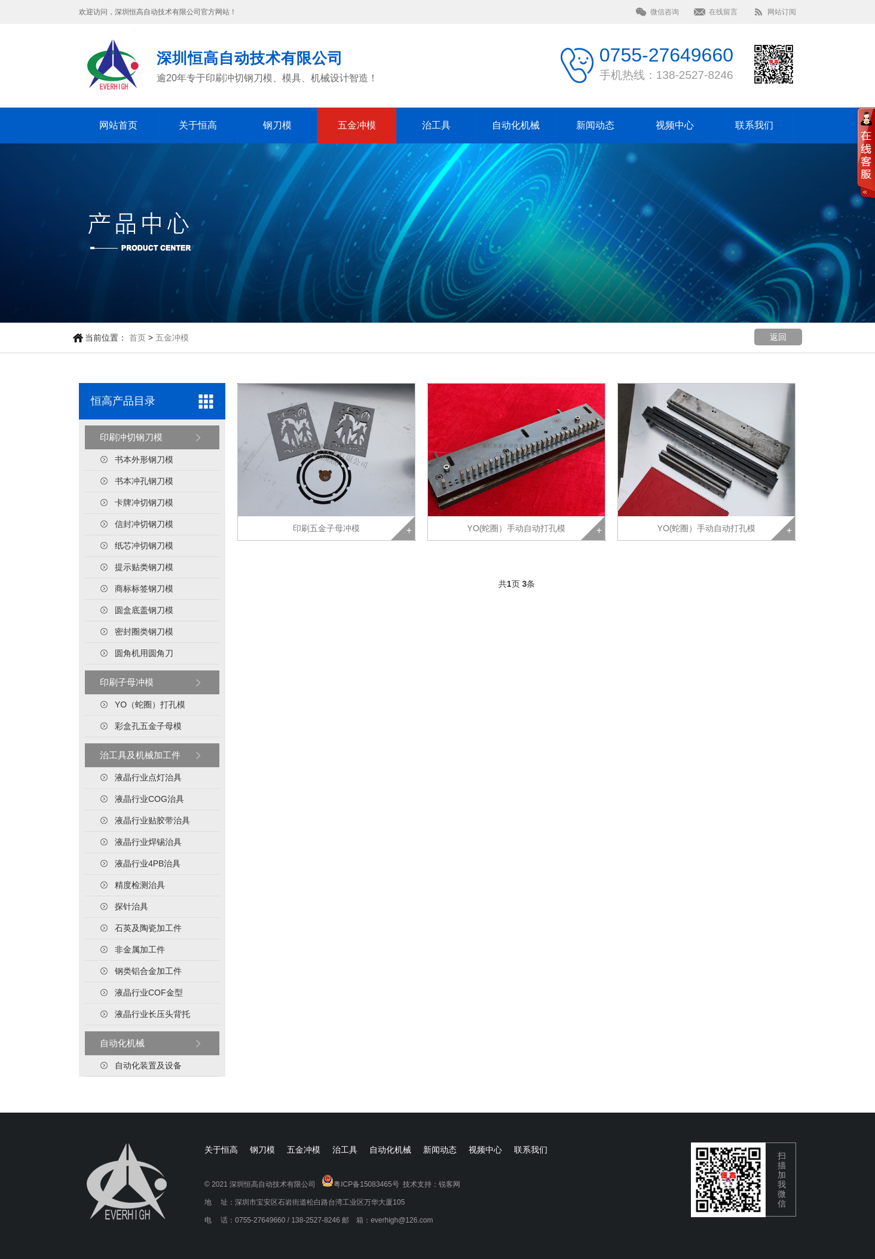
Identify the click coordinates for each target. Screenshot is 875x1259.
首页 (137, 337)
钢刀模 (277, 125)
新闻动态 (595, 125)
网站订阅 (781, 12)
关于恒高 (198, 125)
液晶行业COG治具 (149, 799)
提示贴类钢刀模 (144, 567)
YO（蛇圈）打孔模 (150, 704)
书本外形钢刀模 (144, 459)
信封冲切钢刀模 (144, 524)
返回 (778, 337)
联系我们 (754, 125)
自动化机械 (516, 125)
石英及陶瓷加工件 (148, 928)
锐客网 (449, 1184)
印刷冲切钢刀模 (131, 437)
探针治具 (131, 906)
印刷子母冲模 (127, 682)
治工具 (436, 125)
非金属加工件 (140, 949)
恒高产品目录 (123, 401)
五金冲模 (357, 125)
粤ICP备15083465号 (366, 1184)
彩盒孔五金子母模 (148, 726)
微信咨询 (664, 12)
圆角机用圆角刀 (144, 653)
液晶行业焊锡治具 (148, 842)
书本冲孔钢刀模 (144, 481)
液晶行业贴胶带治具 (152, 820)
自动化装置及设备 (148, 1065)
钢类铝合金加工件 (148, 971)
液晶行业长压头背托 (152, 1014)
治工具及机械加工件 (140, 755)
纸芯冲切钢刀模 (144, 545)
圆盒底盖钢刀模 (144, 610)
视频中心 (675, 125)
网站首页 (118, 125)
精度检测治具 (140, 885)
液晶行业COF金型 (149, 992)
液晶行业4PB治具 (147, 863)
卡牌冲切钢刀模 (144, 502)
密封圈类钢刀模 (144, 631)
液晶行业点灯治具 (148, 777)
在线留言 (723, 12)
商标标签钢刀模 (144, 588)
